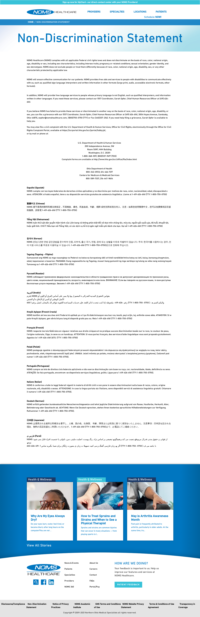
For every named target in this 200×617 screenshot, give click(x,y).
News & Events (71, 563)
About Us (94, 563)
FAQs (92, 581)
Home (31, 22)
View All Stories (39, 545)
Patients (161, 12)
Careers (93, 569)
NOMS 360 (69, 587)
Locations (140, 12)
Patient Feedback (128, 585)
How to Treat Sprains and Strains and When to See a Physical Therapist (99, 520)
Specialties (117, 12)
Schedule (152, 17)
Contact (93, 575)
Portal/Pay (95, 587)
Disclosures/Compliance (13, 604)
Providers (93, 12)
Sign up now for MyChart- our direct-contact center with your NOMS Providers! (100, 2)
